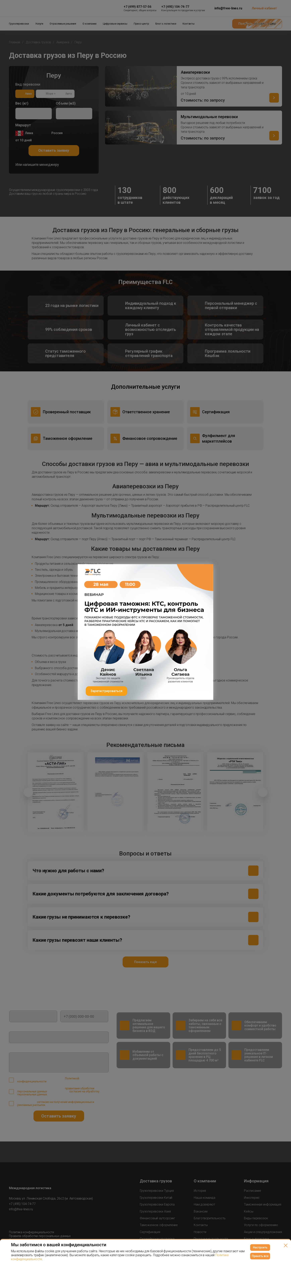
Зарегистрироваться (106, 691)
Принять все (260, 1256)
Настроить (260, 1247)
